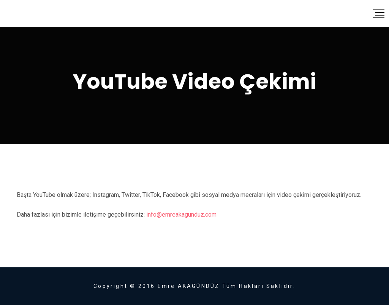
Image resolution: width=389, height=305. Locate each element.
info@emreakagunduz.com (181, 214)
